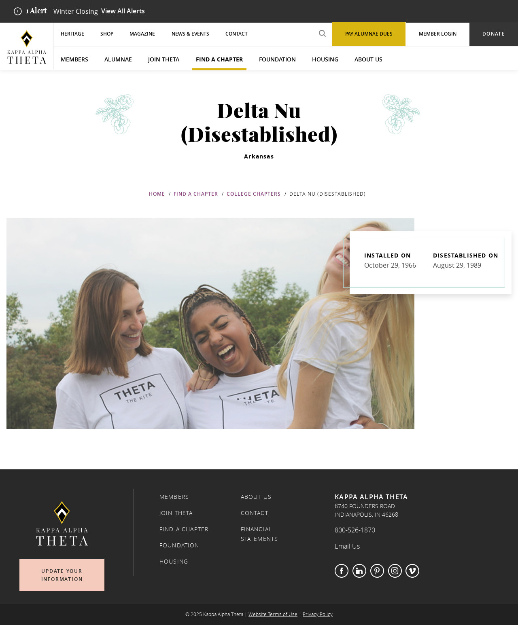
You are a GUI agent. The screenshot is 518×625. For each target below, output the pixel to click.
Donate (493, 33)
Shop (106, 33)
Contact (236, 33)
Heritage (72, 33)
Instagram (395, 571)
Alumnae (118, 59)
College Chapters (254, 193)
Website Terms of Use (272, 614)
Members (74, 59)
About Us (368, 59)
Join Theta (163, 59)
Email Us (347, 546)
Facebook (341, 571)
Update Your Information (62, 575)
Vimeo (412, 571)
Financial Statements (259, 534)
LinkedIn (359, 571)
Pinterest (377, 571)
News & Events (190, 33)
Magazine (142, 33)
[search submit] (322, 33)
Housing (325, 59)
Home (157, 193)
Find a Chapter (219, 59)
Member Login (437, 33)
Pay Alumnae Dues (369, 33)
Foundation (277, 59)
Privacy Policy (318, 614)
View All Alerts (123, 11)
